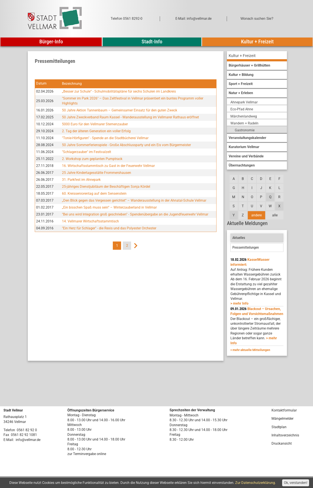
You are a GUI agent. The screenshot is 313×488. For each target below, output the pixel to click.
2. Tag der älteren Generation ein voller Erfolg (96, 131)
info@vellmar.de (28, 440)
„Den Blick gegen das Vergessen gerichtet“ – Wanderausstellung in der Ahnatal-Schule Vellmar (134, 200)
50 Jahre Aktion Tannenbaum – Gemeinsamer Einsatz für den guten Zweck (119, 110)
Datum (41, 84)
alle (275, 215)
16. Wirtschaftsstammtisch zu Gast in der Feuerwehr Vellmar (108, 166)
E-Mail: (8, 440)
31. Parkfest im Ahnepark (81, 180)
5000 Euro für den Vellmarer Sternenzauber (95, 124)
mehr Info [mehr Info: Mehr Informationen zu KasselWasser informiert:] (240, 303)
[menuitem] (257, 56)
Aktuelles (238, 238)
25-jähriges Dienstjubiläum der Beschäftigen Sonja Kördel (106, 186)
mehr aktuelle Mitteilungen (251, 350)
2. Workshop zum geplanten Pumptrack (92, 159)
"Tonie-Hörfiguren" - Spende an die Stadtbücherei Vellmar (105, 138)
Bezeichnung (72, 84)
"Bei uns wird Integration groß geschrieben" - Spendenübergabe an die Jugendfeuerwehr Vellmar (135, 214)
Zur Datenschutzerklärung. (255, 483)
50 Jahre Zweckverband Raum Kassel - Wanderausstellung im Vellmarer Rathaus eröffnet (130, 117)
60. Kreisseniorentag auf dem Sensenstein (94, 193)
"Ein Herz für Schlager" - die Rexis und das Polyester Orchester (109, 228)
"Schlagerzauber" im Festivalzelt (86, 152)
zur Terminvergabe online (86, 454)
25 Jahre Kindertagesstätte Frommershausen (96, 173)
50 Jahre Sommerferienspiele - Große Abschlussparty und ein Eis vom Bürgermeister (126, 145)
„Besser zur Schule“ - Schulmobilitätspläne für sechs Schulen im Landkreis (119, 91)
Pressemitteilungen (245, 247)
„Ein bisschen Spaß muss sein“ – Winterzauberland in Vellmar (109, 207)
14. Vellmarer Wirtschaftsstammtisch (90, 221)
